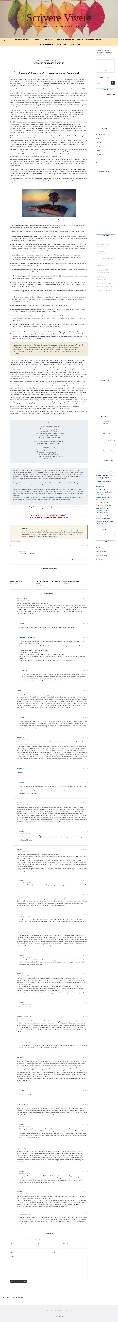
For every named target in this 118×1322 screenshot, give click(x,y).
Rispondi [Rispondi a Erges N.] (85, 1192)
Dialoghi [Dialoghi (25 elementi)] (101, 248)
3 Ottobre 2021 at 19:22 (22, 1148)
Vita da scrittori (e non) (52, 60)
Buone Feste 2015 (16, 581)
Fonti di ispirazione (15, 541)
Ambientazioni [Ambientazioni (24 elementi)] (103, 240)
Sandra (19, 802)
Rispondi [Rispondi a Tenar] (85, 1147)
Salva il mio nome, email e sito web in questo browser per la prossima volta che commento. (36, 1253)
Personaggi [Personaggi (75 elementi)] (102, 265)
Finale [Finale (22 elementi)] (100, 251)
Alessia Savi (100, 486)
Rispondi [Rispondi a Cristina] (85, 974)
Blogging (99, 138)
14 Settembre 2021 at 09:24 (25, 784)
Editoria (98, 142)
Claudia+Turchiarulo (27, 637)
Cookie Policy (61, 44)
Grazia (13, 546)
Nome (12, 1243)
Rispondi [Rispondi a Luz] (85, 894)
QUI (83, 89)
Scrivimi (80, 40)
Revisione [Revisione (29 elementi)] (101, 279)
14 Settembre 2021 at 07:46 (23, 692)
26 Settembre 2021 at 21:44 (23, 1105)
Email (39, 1243)
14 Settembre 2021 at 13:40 (25, 639)
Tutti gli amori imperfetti (45, 534)
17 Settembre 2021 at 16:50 (23, 975)
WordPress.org (100, 559)
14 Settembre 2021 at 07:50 (23, 770)
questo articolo (65, 238)
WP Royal (69, 1311)
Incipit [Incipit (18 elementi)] (108, 262)
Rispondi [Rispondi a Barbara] (85, 1057)
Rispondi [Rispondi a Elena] (85, 690)
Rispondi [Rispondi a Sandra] (85, 802)
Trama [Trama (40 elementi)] (109, 290)
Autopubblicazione (102, 134)
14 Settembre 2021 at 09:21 (25, 719)
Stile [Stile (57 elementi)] (110, 283)
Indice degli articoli (94, 40)
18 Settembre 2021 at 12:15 (25, 1042)
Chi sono (36, 40)
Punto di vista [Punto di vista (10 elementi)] (103, 272)
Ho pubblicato (47, 40)
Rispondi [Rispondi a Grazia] (85, 623)
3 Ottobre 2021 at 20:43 (24, 1173)
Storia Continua (101, 516)
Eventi (98, 146)
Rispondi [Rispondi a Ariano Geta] (85, 737)
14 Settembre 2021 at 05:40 (23, 600)
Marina (19, 931)
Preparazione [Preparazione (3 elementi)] (102, 269)
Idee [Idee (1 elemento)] (99, 262)
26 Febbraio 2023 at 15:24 (22, 1193)
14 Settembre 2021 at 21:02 (25, 833)
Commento (13, 1256)
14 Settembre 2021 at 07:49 (23, 739)
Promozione (100, 163)
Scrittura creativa (22, 40)
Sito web (65, 1243)
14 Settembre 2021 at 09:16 (25, 625)
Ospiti (97, 159)
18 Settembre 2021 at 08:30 (23, 1018)
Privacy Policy (75, 44)
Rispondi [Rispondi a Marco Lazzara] (85, 1104)
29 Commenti (84, 546)
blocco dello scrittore (46, 97)
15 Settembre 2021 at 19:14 (25, 916)
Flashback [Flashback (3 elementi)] (101, 255)
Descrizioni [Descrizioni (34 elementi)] (102, 244)
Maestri (98, 155)
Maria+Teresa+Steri (24, 1016)
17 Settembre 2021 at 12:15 (25, 957)
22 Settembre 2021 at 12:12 (23, 1059)
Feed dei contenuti (101, 551)
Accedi (98, 547)
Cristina (20, 973)
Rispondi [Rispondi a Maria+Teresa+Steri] (85, 1016)
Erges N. (19, 1191)
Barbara (20, 1057)
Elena (19, 690)
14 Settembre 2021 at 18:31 (23, 804)
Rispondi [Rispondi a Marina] (85, 931)
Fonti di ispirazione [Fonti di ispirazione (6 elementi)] (104, 258)
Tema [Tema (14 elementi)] (100, 290)
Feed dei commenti (101, 555)
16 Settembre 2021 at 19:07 (23, 932)
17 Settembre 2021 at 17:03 (25, 1004)
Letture (98, 151)
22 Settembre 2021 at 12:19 (25, 1091)
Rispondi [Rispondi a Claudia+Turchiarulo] (85, 637)
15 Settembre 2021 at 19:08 (25, 882)
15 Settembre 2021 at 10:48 (23, 851)
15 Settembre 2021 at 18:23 (23, 896)
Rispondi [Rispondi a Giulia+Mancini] (85, 598)
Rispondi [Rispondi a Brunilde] (85, 849)
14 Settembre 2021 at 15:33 (28, 672)
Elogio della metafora (71, 581)
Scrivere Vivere (59, 17)
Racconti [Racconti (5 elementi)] (101, 276)
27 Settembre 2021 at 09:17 (25, 1126)
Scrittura (40, 60)
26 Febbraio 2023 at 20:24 (25, 1214)
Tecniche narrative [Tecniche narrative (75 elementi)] (104, 286)
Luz (18, 894)
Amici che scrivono (46, 44)
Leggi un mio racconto (65, 40)
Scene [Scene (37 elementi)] (100, 283)
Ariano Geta (21, 737)
